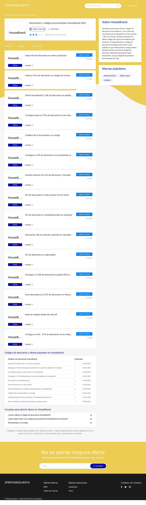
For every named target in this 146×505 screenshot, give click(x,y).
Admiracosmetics (111, 76)
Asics (71, 491)
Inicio (6, 15)
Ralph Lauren (127, 76)
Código (20, 46)
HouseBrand (31, 15)
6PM (45, 487)
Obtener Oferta (84, 55)
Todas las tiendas (16, 15)
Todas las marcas (51, 491)
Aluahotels (73, 487)
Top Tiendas (132, 6)
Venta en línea (37, 46)
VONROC (108, 80)
